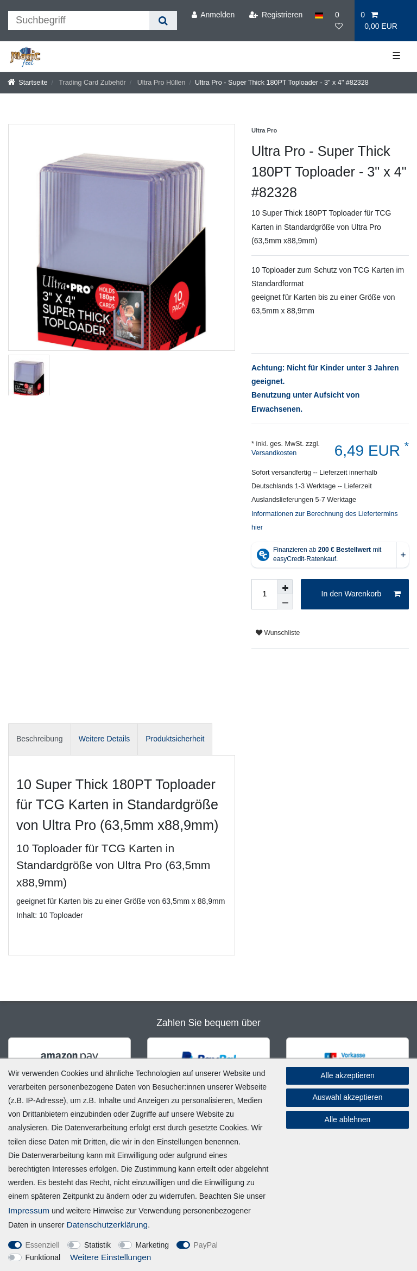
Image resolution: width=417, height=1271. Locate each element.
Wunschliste (278, 633)
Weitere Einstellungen (110, 1257)
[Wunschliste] (342, 20)
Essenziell (43, 1245)
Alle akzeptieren (347, 1075)
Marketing (152, 1245)
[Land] (319, 15)
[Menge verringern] (285, 601)
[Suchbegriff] (78, 20)
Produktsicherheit (175, 738)
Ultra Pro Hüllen (160, 82)
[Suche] (163, 20)
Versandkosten (273, 453)
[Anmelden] (213, 15)
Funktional (43, 1257)
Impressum (28, 1210)
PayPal (206, 1245)
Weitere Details (104, 738)
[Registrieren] (275, 15)
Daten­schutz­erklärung (107, 1224)
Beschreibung (39, 738)
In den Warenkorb (361, 594)
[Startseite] (28, 82)
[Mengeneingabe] (264, 594)
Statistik (97, 1245)
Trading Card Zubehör (91, 82)
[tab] (39, 739)
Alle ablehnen (348, 1119)
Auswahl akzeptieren (347, 1097)
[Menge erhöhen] (285, 586)
